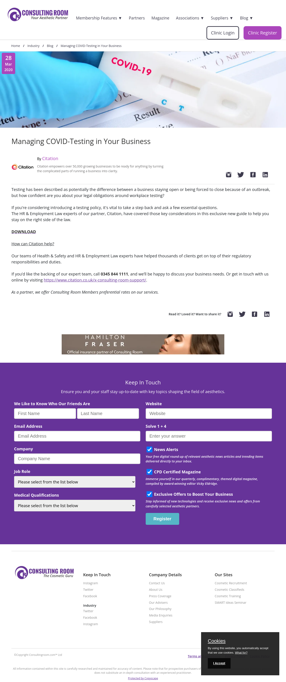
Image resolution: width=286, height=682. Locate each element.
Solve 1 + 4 (156, 426)
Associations (190, 18)
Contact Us (157, 583)
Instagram (90, 583)
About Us (155, 590)
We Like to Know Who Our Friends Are (52, 403)
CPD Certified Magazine (177, 471)
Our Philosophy (160, 609)
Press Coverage (160, 596)
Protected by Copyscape (143, 678)
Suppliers (222, 18)
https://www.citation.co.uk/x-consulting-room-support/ (95, 280)
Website (154, 403)
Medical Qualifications (36, 495)
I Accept (219, 663)
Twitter (88, 590)
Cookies (216, 641)
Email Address (28, 426)
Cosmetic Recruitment (231, 583)
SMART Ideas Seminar (230, 603)
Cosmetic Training (228, 596)
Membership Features (99, 18)
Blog (246, 18)
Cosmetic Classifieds (229, 590)
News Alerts (166, 449)
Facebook (90, 596)
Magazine (160, 18)
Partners (137, 18)
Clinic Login (222, 33)
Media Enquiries (160, 615)
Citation (50, 158)
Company (23, 448)
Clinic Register (262, 33)
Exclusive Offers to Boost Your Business (193, 494)
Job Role (22, 471)
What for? (241, 652)
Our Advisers (158, 603)
